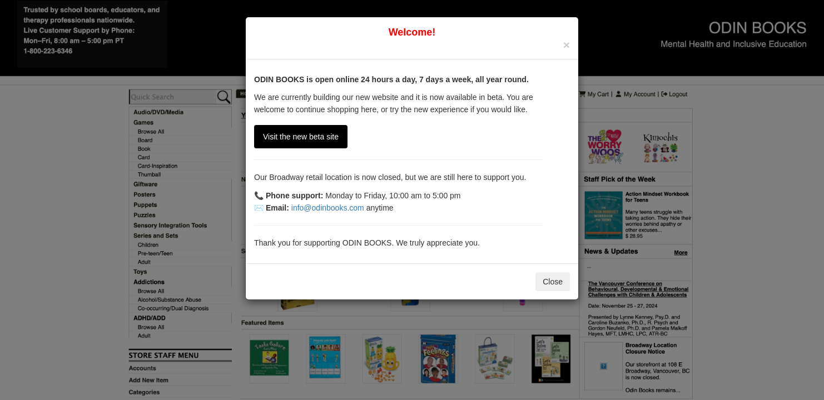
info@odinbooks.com (327, 207)
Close (553, 281)
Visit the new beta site (301, 136)
